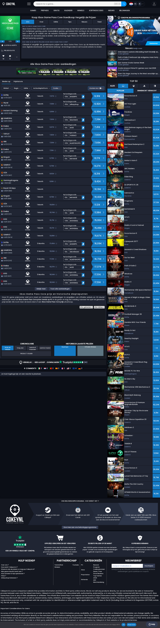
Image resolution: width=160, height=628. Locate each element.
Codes (55, 88)
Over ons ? (5, 565)
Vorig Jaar (20, 348)
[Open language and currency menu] (136, 3)
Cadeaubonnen (99, 569)
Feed (99, 22)
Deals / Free (97, 571)
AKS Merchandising (98, 581)
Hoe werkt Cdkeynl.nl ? (9, 567)
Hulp (152, 624)
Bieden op (6, 81)
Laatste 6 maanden (32, 348)
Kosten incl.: (95, 88)
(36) (73, 362)
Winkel (6, 88)
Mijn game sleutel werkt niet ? (12, 571)
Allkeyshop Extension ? (9, 578)
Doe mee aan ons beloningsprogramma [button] (80, 527)
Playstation (85, 575)
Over (41, 22)
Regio (16, 88)
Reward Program (96, 566)
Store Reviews (98, 573)
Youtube (76, 565)
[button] (154, 3)
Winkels (57, 567)
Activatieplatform (40, 88)
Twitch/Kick (58, 565)
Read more (131, 624)
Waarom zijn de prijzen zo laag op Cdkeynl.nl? (18, 569)
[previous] (2, 41)
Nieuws (84, 22)
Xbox (83, 570)
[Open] (29, 3)
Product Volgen (26, 354)
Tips (69, 22)
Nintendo (84, 579)
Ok (123, 624)
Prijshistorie (18, 81)
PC (82, 565)
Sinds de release (8, 348)
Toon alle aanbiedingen (60, 289)
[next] (18, 41)
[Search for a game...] (80, 3)
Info (27, 22)
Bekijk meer (41, 289)
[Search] (124, 3)
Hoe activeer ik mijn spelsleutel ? (13, 573)
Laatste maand (45, 348)
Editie (56, 22)
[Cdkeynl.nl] (8, 3)
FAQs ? (3, 576)
